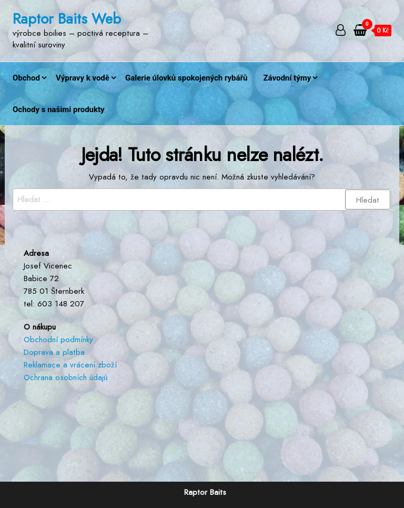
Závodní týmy (287, 78)
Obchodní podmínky (58, 339)
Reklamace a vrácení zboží (70, 365)
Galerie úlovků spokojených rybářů (186, 78)
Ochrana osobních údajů (66, 377)
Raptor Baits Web (67, 18)
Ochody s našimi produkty (59, 109)
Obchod (26, 78)
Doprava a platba (54, 352)
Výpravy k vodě (82, 78)
